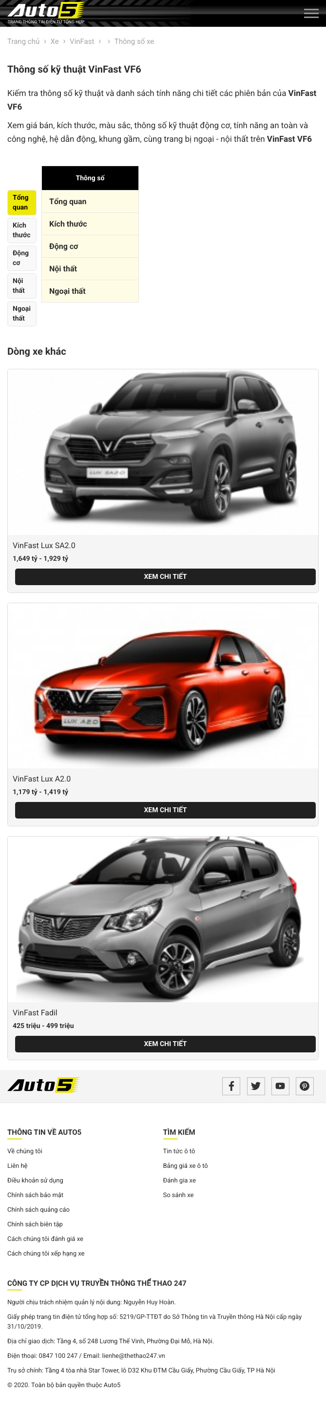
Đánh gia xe (179, 1180)
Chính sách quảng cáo (38, 1210)
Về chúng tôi (24, 1151)
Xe (55, 41)
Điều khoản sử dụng (35, 1180)
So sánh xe (178, 1195)
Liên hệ (17, 1166)
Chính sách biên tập (35, 1224)
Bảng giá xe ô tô (185, 1166)
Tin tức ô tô (179, 1151)
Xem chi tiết (165, 577)
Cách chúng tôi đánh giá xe (45, 1239)
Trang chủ (23, 41)
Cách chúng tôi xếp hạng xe (46, 1254)
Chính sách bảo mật (35, 1195)
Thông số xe (134, 41)
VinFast (82, 41)
